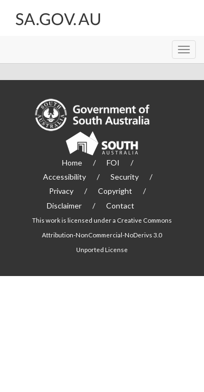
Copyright (115, 190)
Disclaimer (64, 205)
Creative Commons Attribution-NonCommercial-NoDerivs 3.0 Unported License (107, 235)
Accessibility (64, 176)
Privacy (61, 190)
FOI (113, 162)
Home (72, 162)
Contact (120, 205)
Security (124, 176)
